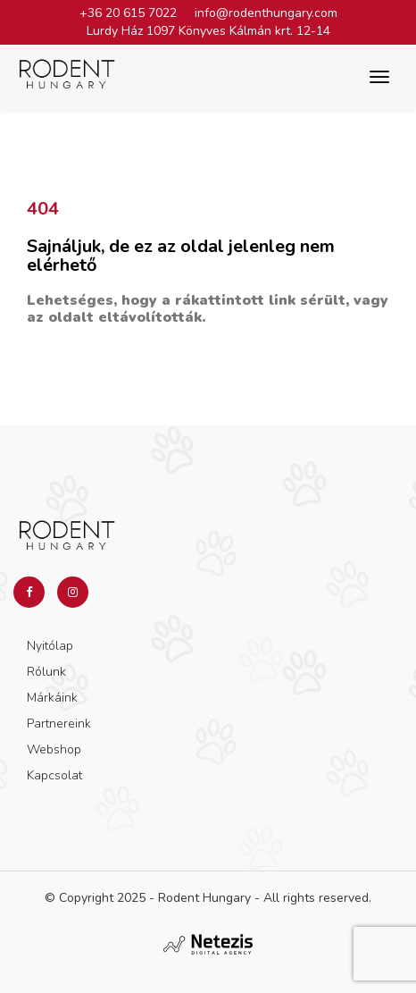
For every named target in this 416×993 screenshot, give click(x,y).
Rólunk (46, 671)
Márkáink (52, 697)
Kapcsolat (54, 775)
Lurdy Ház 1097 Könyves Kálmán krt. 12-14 (208, 30)
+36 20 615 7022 (128, 12)
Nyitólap (50, 645)
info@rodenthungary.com (266, 12)
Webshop (54, 749)
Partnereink (59, 723)
